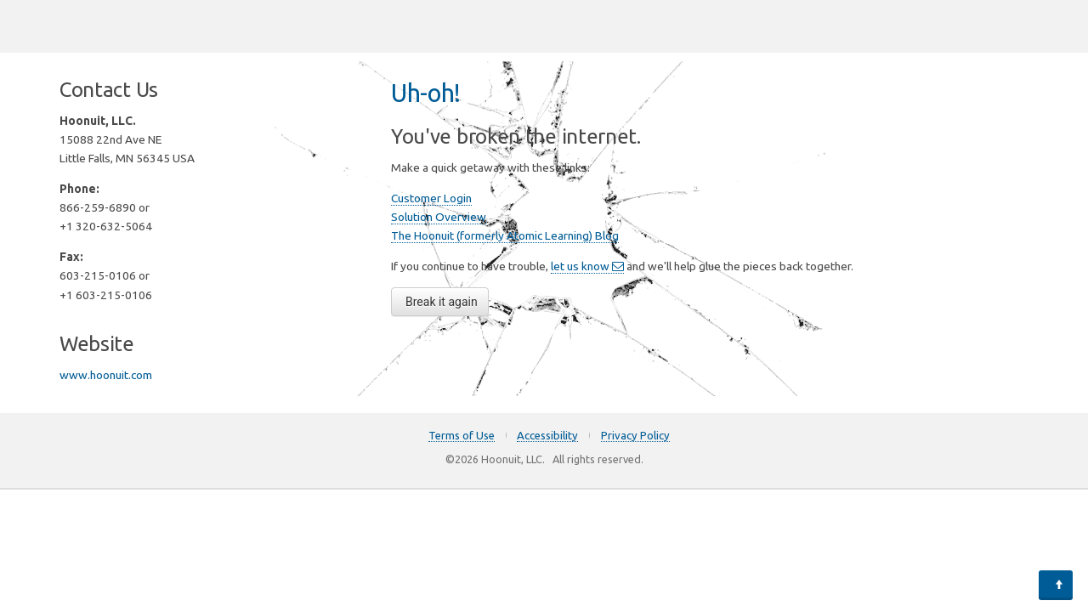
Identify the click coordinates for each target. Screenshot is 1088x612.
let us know (587, 266)
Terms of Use (461, 435)
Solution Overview (438, 217)
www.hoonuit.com (106, 375)
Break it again (441, 302)
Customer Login (431, 198)
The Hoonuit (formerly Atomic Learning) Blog (505, 235)
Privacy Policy (635, 435)
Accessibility (547, 435)
